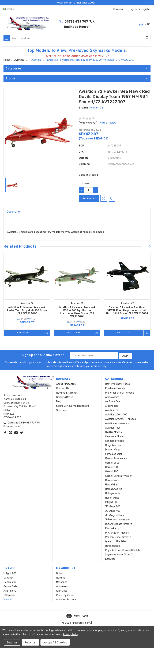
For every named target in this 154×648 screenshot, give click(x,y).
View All (7, 598)
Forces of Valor (113, 453)
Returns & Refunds (67, 392)
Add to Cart (23, 332)
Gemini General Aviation (118, 475)
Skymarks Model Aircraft (119, 553)
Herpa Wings (112, 483)
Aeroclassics (112, 396)
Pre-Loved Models (115, 387)
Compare (118, 9)
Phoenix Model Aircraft (118, 536)
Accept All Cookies (55, 642)
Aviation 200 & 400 (116, 413)
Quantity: (84, 183)
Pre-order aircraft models (119, 392)
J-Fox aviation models (118, 518)
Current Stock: (88, 175)
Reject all (30, 642)
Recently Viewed (65, 594)
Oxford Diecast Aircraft (118, 523)
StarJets (110, 558)
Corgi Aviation (113, 444)
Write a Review (108, 122)
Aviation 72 (111, 409)
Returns (60, 577)
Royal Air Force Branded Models (122, 549)
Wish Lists (61, 590)
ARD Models (111, 405)
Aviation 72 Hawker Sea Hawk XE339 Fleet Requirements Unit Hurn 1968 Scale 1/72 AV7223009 (127, 310)
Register (146, 9)
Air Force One (112, 400)
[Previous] (144, 246)
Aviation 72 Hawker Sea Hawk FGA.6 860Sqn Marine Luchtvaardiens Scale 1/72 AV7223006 (77, 312)
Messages (61, 581)
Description (13, 211)
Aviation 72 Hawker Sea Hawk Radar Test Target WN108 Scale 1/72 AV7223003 (27, 310)
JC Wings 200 (113, 505)
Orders (59, 572)
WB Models (9, 594)
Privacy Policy (70, 634)
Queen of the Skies (115, 540)
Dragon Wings (112, 448)
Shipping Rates (64, 396)
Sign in (133, 9)
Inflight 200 (111, 501)
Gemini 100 (111, 466)
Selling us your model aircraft (72, 405)
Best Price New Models (117, 383)
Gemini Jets (112, 462)
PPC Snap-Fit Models (117, 532)
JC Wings (8, 577)
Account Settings (66, 598)
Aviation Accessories (117, 422)
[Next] (149, 246)
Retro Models (112, 545)
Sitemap (61, 409)
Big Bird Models (113, 431)
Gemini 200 (111, 470)
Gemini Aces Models (116, 457)
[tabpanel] (27, 294)
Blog (58, 400)
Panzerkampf (113, 527)
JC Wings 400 (113, 510)
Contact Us (62, 387)
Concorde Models (114, 440)
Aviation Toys (113, 427)
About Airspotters (66, 383)
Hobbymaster (113, 492)
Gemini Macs (112, 479)
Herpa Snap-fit (113, 488)
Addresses (62, 585)
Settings (12, 642)
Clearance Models (115, 435)
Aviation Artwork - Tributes (120, 418)
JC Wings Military (114, 514)
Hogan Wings (112, 497)
